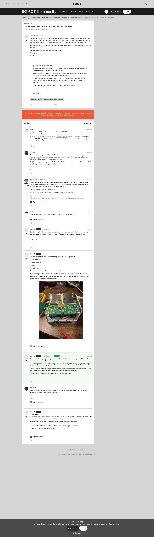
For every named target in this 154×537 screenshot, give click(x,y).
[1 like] (37, 202)
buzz (31, 129)
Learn (13, 4)
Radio (27, 4)
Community (25, 18)
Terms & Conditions (64, 454)
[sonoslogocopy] (77, 4)
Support (20, 4)
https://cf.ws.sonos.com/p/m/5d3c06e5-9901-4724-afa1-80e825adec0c (51, 192)
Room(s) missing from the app (53, 99)
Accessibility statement (89, 454)
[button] (115, 12)
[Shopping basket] (145, 3)
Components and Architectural (71, 18)
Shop (7, 4)
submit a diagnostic (62, 137)
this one (73, 214)
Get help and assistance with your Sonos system (45, 18)
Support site (89, 11)
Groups (81, 11)
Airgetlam (33, 152)
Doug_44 (33, 35)
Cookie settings (76, 454)
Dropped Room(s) (36, 99)
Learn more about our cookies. (110, 524)
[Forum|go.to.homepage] (39, 12)
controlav (33, 179)
